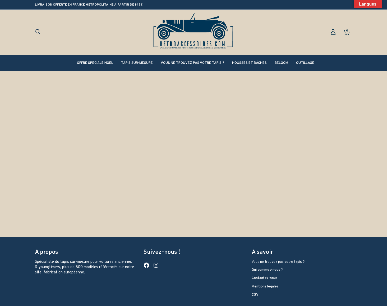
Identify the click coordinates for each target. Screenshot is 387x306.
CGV (255, 295)
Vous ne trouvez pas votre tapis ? (278, 262)
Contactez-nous (265, 278)
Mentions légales (265, 287)
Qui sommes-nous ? (267, 270)
